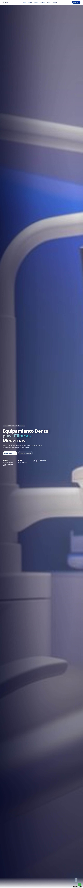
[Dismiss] (81, 886)
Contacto (55, 2)
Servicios (36, 2)
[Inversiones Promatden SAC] (5, 2)
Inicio (24, 2)
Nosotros (30, 2)
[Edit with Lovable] (77, 886)
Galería (48, 2)
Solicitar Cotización (9, 453)
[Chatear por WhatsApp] (79, 884)
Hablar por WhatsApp (25, 453)
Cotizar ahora (76, 2)
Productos (43, 2)
